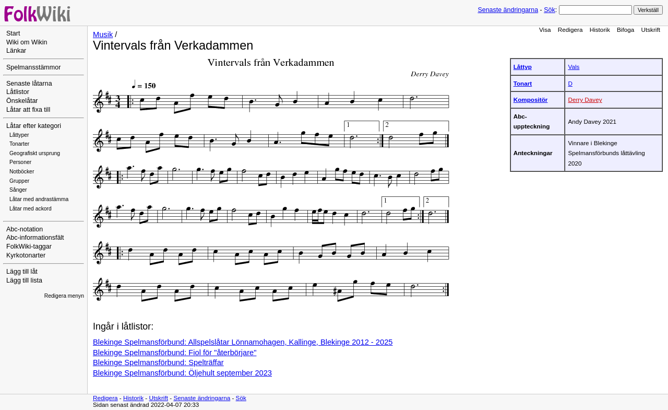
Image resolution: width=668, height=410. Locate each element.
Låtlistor (17, 92)
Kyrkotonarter (25, 255)
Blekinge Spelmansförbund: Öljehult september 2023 (182, 373)
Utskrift (650, 29)
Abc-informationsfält (35, 237)
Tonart (523, 83)
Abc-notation (24, 229)
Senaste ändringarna (508, 10)
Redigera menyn (64, 296)
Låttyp (523, 66)
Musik (103, 34)
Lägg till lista (24, 280)
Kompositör (531, 99)
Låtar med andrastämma (38, 199)
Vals (573, 66)
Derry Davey (585, 99)
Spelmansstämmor (33, 67)
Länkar (16, 50)
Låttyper (19, 135)
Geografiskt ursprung (34, 153)
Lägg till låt (22, 271)
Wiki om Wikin (26, 42)
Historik (600, 29)
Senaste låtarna (29, 83)
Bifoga (625, 29)
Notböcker (21, 171)
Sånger (18, 190)
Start (13, 33)
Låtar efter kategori (33, 126)
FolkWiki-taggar (29, 246)
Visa (545, 29)
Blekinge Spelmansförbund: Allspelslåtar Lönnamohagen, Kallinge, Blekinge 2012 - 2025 (242, 342)
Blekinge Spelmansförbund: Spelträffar (158, 362)
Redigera (570, 29)
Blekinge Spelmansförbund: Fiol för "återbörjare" (174, 352)
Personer (20, 162)
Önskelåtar (22, 100)
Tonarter (19, 144)
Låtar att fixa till (28, 109)
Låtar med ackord (30, 209)
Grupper (19, 181)
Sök (549, 10)
